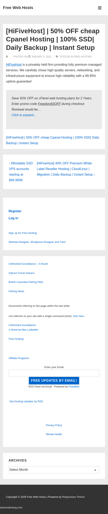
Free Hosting (83, 56)
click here (78, 316)
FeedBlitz (74, 386)
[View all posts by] (7, 56)
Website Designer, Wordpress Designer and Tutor (37, 241)
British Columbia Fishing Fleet (26, 282)
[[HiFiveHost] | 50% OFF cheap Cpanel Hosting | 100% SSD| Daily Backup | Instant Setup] (41, 56)
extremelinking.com (11, 507)
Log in (13, 218)
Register (15, 211)
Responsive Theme (73, 496)
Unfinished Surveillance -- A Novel (28, 263)
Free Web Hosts (18, 7)
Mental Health (54, 434)
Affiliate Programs (19, 358)
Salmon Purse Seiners (21, 273)
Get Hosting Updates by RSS (26, 401)
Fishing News (16, 291)
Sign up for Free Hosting (23, 232)
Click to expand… (24, 115)
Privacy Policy (54, 425)
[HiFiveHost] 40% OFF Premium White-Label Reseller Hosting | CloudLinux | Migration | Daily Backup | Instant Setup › (66, 169)
